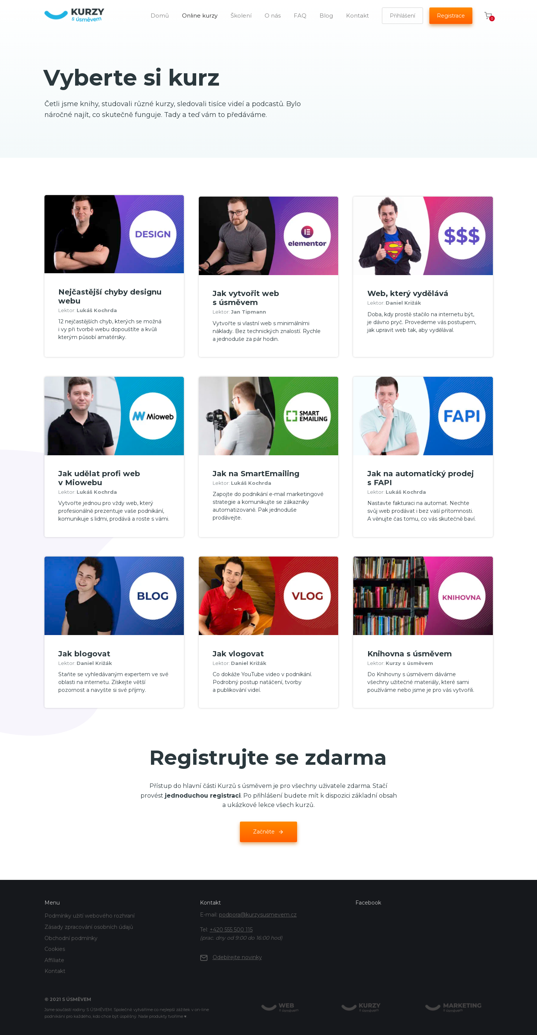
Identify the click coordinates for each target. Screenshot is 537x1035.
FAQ (300, 15)
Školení (241, 15)
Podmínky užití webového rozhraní (89, 912)
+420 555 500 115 (231, 926)
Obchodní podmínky (71, 934)
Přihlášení (402, 15)
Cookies (54, 945)
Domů (160, 15)
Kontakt (357, 15)
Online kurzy (199, 15)
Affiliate (54, 957)
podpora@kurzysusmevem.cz (258, 911)
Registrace (451, 15)
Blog (326, 15)
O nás (273, 15)
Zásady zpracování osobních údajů (88, 923)
